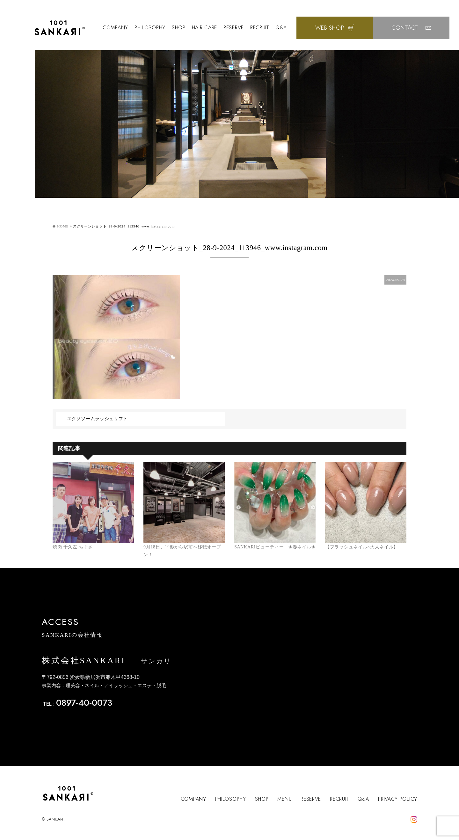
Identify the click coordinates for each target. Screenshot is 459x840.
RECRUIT (259, 27)
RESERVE (233, 27)
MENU (284, 799)
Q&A (281, 27)
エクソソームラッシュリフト (97, 418)
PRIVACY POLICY (397, 799)
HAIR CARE (204, 27)
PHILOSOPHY (150, 27)
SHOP (179, 27)
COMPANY (115, 27)
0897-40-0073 (84, 702)
